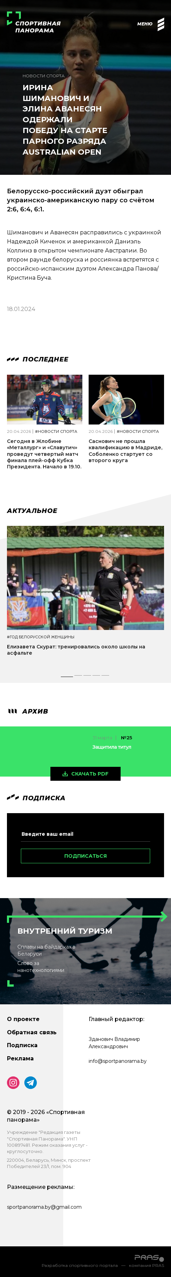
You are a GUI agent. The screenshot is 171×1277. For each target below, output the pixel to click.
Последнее (37, 359)
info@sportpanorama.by (118, 1061)
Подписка (22, 1045)
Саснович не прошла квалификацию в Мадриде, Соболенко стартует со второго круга (125, 451)
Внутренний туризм (64, 931)
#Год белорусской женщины (40, 637)
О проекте (23, 1019)
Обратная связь (32, 1032)
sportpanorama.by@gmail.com (44, 1207)
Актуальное (32, 511)
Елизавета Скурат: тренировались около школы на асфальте (76, 650)
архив (27, 711)
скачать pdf (89, 774)
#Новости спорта (56, 432)
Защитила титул (111, 747)
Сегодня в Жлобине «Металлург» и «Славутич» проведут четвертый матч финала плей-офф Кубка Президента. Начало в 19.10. (44, 454)
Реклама (20, 1058)
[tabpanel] (85, 597)
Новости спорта (44, 75)
